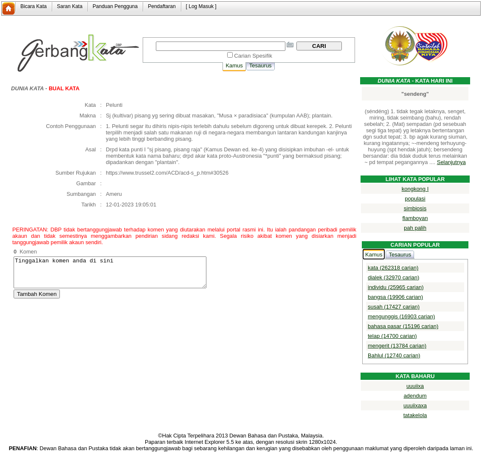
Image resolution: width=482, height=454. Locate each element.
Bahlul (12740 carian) (394, 355)
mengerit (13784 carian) (397, 346)
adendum (414, 396)
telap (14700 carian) (392, 336)
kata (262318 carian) (393, 268)
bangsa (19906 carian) (395, 297)
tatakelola (415, 415)
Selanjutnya (451, 162)
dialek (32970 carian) (393, 277)
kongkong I (415, 189)
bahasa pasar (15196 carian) (403, 326)
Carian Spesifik (253, 56)
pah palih (415, 228)
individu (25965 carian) (396, 287)
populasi (415, 198)
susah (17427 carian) (394, 307)
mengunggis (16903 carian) (401, 316)
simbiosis (415, 208)
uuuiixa (415, 386)
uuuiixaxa (415, 405)
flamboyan (415, 218)
